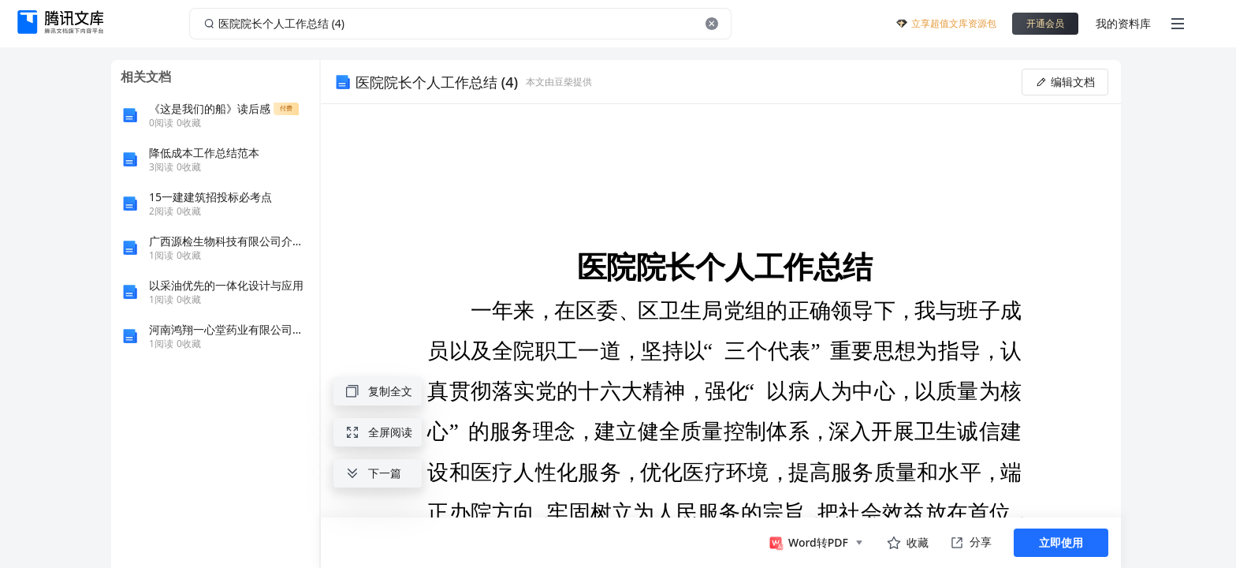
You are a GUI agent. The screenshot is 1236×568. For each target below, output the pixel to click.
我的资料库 (1123, 23)
